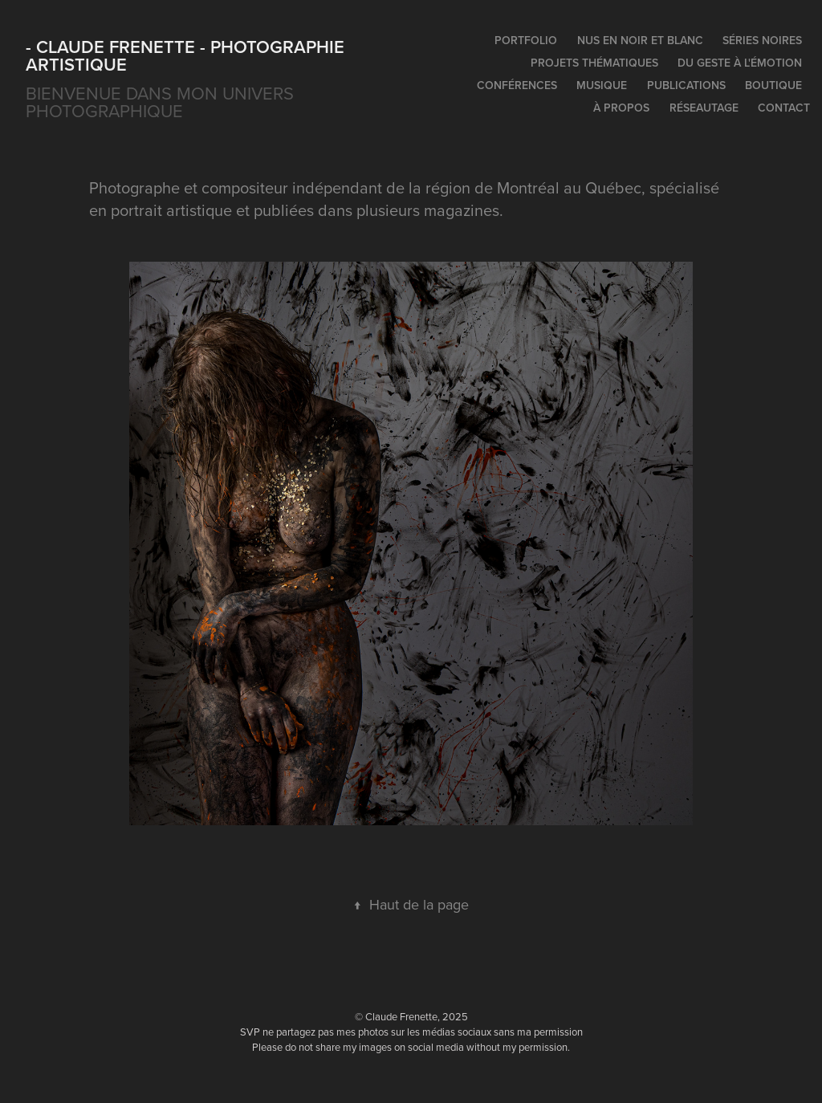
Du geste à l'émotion (740, 63)
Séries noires (762, 40)
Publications (686, 85)
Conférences (517, 85)
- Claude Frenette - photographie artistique (187, 55)
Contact (784, 108)
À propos (621, 108)
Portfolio (525, 40)
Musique (601, 85)
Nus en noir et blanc (640, 40)
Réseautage (704, 108)
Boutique (773, 85)
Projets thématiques (594, 63)
